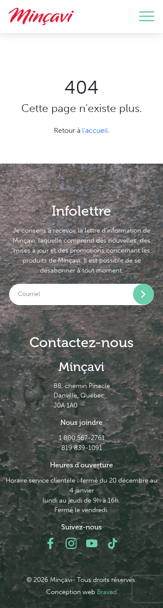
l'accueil (95, 130)
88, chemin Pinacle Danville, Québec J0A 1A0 (81, 396)
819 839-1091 (81, 448)
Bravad (107, 592)
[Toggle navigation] (146, 16)
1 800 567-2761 (82, 438)
